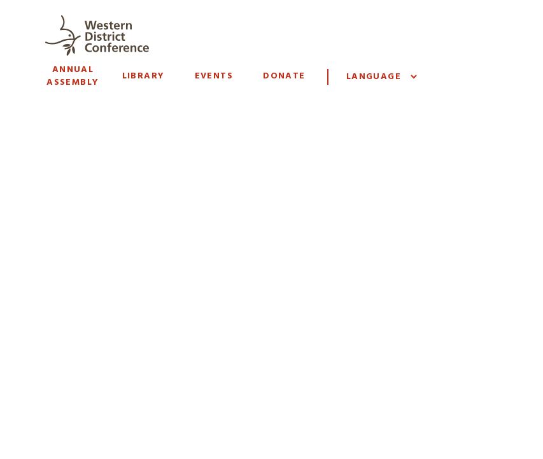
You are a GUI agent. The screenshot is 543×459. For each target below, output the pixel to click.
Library (143, 76)
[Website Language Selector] (381, 77)
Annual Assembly (72, 76)
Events (214, 76)
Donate (284, 76)
